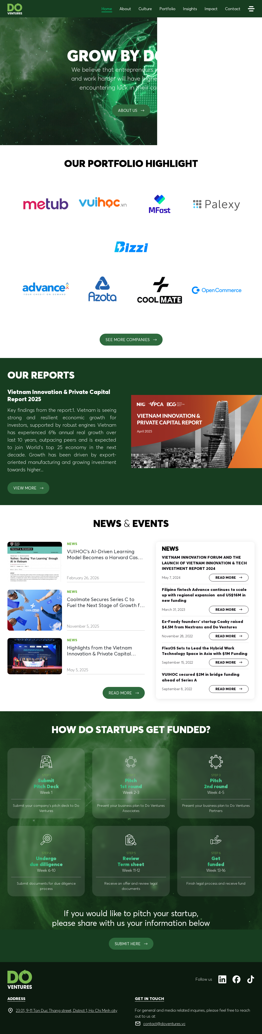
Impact (211, 8)
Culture (145, 8)
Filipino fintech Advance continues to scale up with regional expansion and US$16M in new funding (204, 595)
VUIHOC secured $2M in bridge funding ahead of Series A (200, 677)
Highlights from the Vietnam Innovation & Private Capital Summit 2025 (99, 651)
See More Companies (131, 339)
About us (131, 110)
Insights (190, 8)
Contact (232, 8)
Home (106, 8)
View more (28, 487)
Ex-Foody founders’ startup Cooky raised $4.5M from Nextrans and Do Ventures (202, 624)
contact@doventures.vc (164, 1023)
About (125, 8)
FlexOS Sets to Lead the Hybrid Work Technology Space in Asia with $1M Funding (204, 651)
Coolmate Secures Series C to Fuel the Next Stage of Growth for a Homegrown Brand (106, 602)
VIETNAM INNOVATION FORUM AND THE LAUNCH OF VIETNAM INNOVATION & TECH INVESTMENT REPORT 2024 (204, 563)
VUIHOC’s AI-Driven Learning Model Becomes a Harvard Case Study (104, 554)
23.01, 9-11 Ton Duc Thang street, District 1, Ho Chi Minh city (66, 1010)
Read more (124, 692)
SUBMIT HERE (131, 943)
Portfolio (167, 8)
